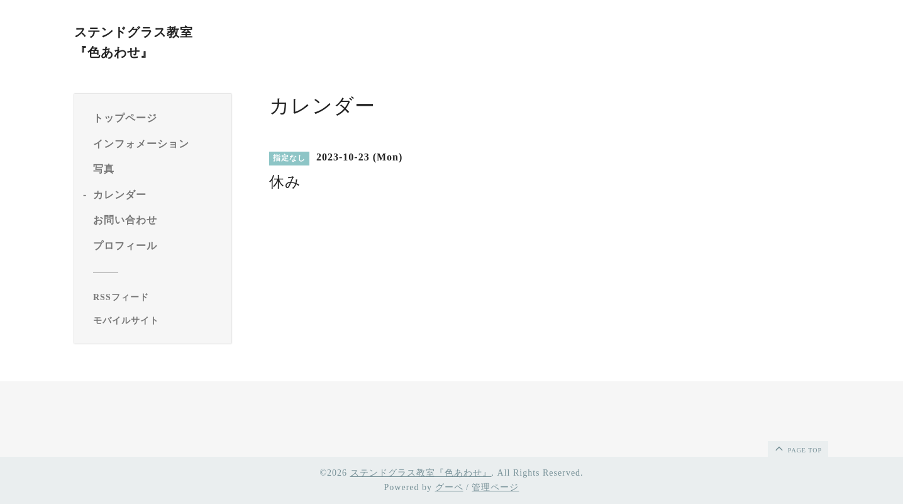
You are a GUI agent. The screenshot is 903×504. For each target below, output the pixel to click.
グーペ (449, 487)
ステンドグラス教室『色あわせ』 (421, 473)
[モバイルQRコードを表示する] (157, 321)
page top (797, 448)
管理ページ (495, 487)
